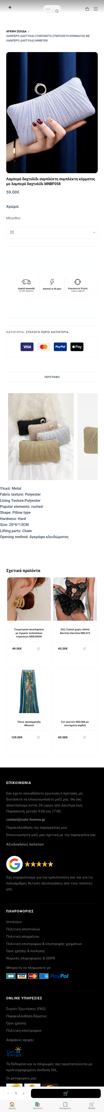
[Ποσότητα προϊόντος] (16, 1093)
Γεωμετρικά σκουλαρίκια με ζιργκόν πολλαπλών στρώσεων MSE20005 (29, 633)
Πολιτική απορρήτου (22, 936)
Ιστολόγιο (14, 922)
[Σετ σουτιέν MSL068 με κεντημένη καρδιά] (75, 691)
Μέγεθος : (14, 218)
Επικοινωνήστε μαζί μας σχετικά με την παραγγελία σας (51, 835)
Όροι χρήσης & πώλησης (25, 951)
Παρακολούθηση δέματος (26, 1016)
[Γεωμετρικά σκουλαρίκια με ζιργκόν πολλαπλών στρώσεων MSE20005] (29, 599)
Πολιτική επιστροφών (24, 1031)
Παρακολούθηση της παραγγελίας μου (36, 828)
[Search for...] (48, 9)
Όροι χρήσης (16, 1023)
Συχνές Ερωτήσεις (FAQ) (26, 1009)
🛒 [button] (38, 648)
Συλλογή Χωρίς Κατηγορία (47, 332)
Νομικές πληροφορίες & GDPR (30, 958)
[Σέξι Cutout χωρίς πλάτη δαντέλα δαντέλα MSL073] (75, 599)
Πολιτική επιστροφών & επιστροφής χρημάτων (44, 944)
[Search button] (57, 11)
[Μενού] (96, 9)
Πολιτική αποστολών (23, 929)
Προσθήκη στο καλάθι (66, 1093)
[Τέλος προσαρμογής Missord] (29, 691)
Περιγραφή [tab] (51, 377)
